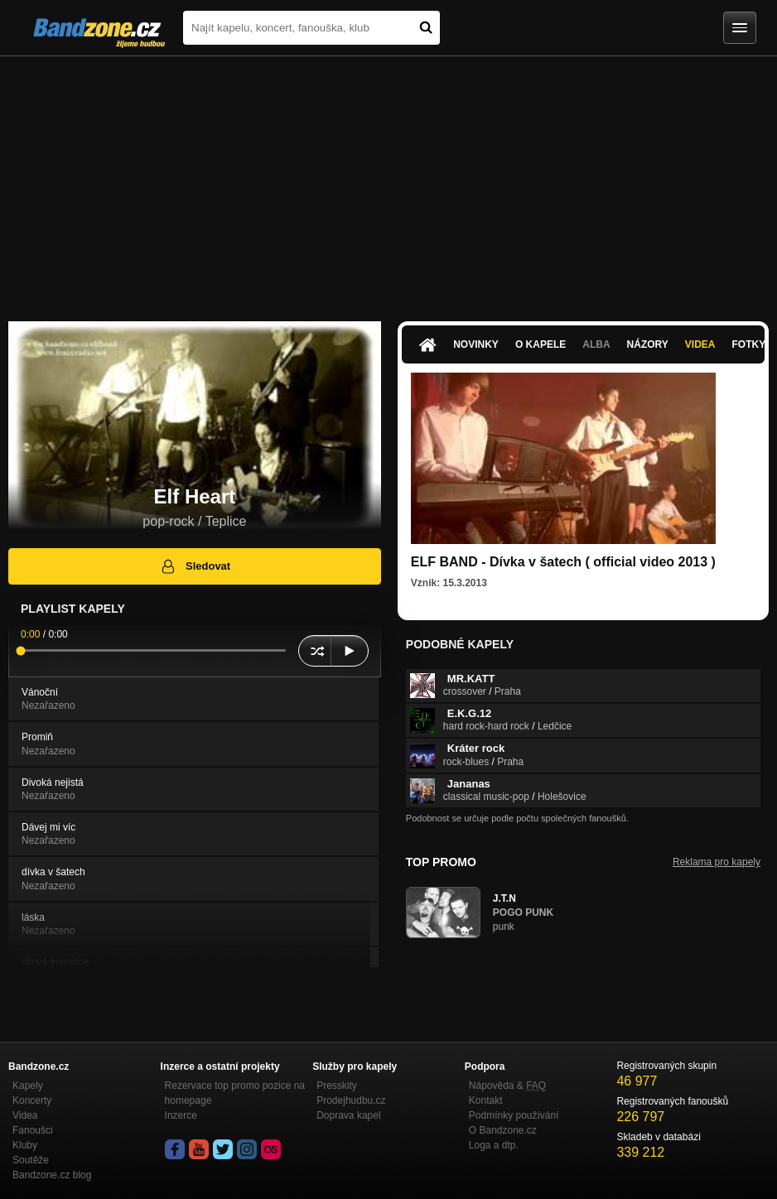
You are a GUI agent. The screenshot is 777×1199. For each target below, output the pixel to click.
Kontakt (486, 1100)
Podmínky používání (514, 1115)
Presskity (336, 1085)
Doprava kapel (348, 1115)
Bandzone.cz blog (51, 1175)
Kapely (27, 1085)
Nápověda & (507, 1085)
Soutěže (30, 1160)
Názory (647, 344)
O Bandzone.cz (503, 1130)
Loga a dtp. (494, 1145)
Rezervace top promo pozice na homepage (235, 1093)
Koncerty (31, 1100)
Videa (700, 344)
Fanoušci (32, 1130)
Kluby (24, 1145)
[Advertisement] (388, 180)
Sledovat (195, 566)
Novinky (476, 344)
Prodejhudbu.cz (350, 1100)
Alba (596, 344)
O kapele (540, 344)
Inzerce (181, 1115)
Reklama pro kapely (716, 862)
